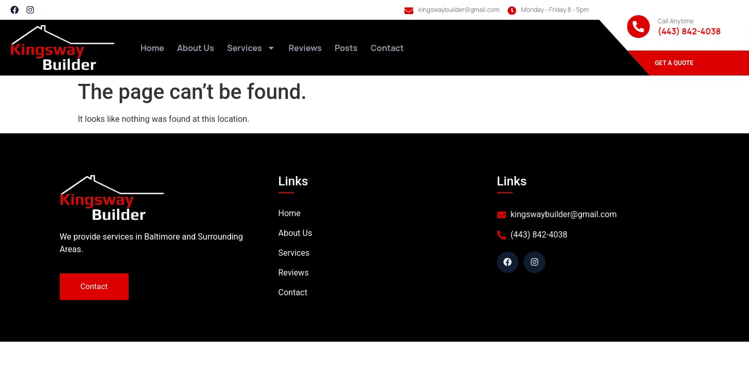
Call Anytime (676, 21)
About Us (195, 48)
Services (251, 48)
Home (152, 48)
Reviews (305, 48)
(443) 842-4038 (689, 31)
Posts (346, 48)
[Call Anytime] (638, 26)
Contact (387, 48)
